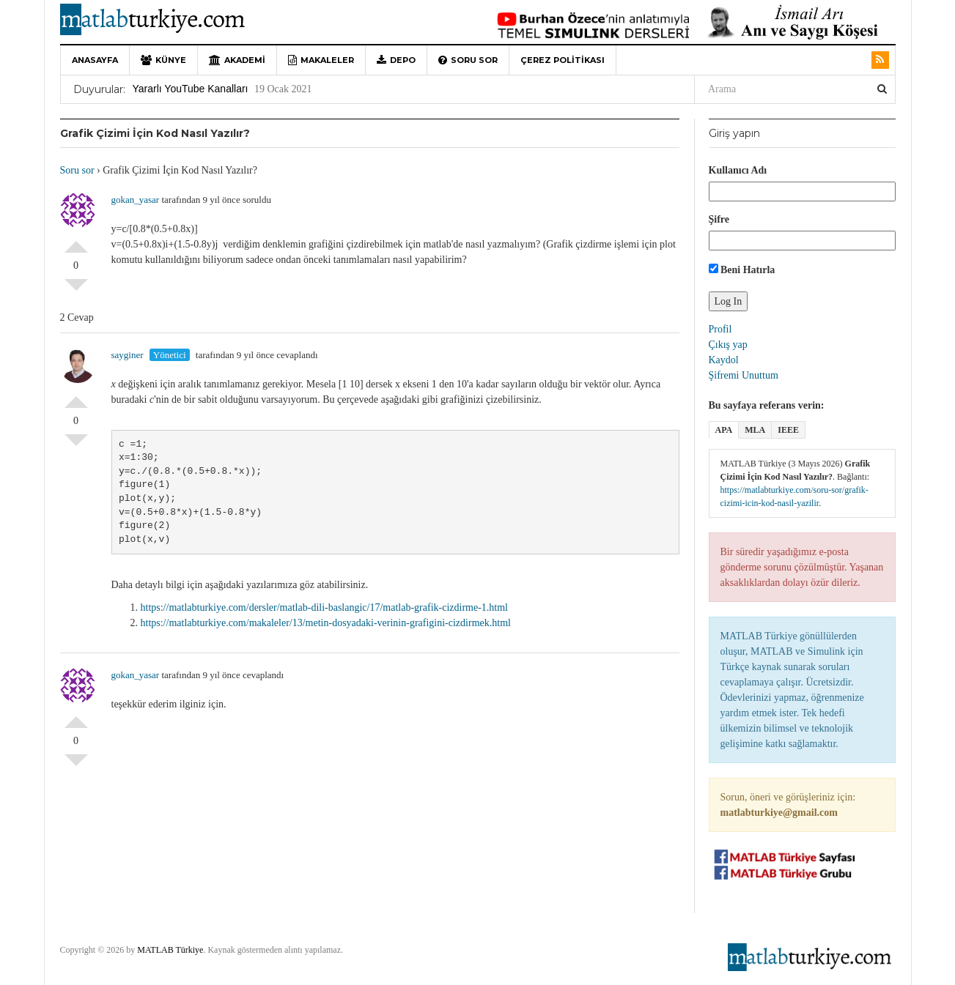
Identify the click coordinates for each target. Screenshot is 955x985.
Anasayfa (95, 60)
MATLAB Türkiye (170, 950)
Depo (396, 60)
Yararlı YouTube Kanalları (190, 88)
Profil (720, 329)
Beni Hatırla (742, 269)
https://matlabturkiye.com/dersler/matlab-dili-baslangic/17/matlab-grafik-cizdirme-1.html (325, 607)
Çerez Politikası (562, 60)
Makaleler (321, 60)
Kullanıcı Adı (738, 170)
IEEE (788, 430)
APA (724, 430)
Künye (163, 60)
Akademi (237, 60)
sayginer (127, 354)
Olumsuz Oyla (76, 290)
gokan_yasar (135, 199)
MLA (755, 430)
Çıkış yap (728, 344)
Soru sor (468, 60)
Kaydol (724, 359)
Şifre (719, 219)
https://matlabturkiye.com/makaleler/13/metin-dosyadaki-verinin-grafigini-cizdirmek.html (326, 622)
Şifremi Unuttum (743, 375)
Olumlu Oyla (76, 241)
